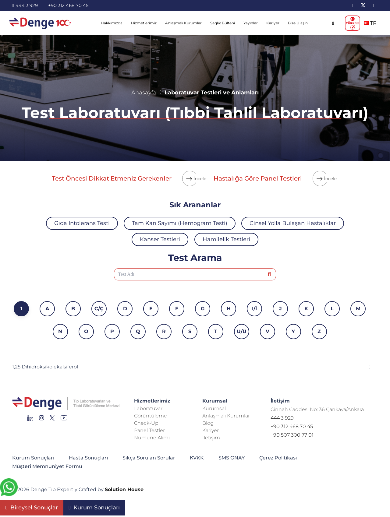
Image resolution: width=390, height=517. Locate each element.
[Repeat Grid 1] (65, 403)
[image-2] (40, 23)
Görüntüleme (150, 416)
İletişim (211, 438)
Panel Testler (149, 430)
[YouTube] (373, 5)
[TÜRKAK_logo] (352, 23)
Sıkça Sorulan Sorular (148, 458)
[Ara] (269, 274)
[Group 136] (64, 419)
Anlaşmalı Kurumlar (226, 416)
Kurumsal (214, 408)
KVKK (197, 458)
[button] (333, 23)
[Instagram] (353, 5)
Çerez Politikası (278, 458)
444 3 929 (282, 418)
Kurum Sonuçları (33, 458)
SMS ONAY (231, 458)
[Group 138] (41, 419)
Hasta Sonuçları (88, 458)
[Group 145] (30, 419)
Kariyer (210, 430)
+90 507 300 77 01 (292, 435)
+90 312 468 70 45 (292, 426)
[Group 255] (52, 419)
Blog (208, 423)
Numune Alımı (152, 438)
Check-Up (146, 423)
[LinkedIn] (344, 5)
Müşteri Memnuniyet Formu (47, 466)
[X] (363, 5)
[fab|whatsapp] (9, 488)
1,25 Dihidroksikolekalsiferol (45, 367)
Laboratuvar (148, 408)
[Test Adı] (195, 274)
